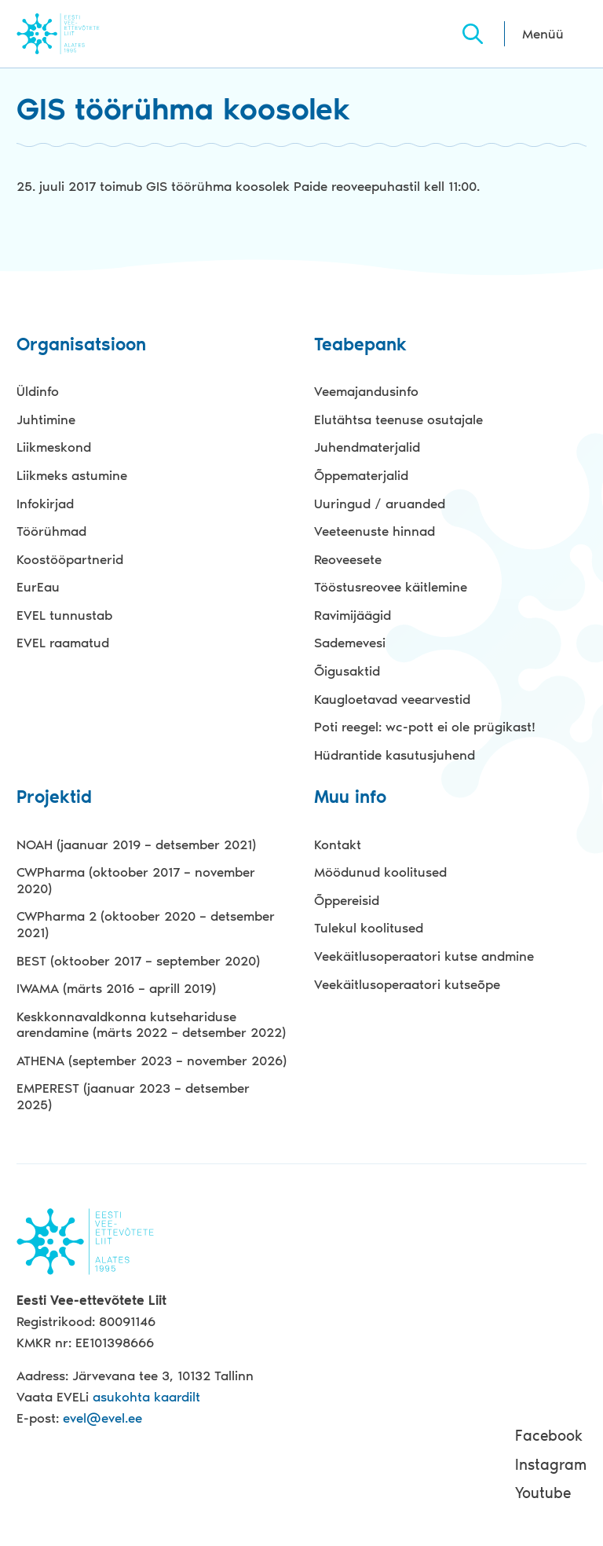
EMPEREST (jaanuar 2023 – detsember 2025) (133, 1096)
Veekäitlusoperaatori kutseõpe (407, 984)
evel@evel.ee (102, 1418)
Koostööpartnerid (69, 559)
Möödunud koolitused (380, 872)
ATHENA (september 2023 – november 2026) (151, 1060)
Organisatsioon (81, 345)
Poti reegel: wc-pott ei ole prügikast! (424, 727)
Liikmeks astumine (71, 475)
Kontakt (337, 844)
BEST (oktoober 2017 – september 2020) (138, 961)
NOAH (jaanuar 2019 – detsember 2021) (136, 844)
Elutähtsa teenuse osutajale (398, 419)
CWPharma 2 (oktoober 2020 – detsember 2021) (145, 924)
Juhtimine (45, 419)
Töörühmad (51, 531)
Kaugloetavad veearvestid (392, 699)
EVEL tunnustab (64, 615)
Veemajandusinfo (366, 391)
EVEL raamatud (62, 642)
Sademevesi (350, 642)
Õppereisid (346, 900)
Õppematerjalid (361, 475)
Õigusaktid (347, 671)
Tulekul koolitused (368, 928)
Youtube (543, 1493)
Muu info (350, 798)
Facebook (549, 1436)
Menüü (543, 34)
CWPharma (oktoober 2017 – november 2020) (135, 880)
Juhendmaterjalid (367, 447)
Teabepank (360, 345)
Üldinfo (37, 391)
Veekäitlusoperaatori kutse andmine (424, 956)
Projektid (54, 798)
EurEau (38, 587)
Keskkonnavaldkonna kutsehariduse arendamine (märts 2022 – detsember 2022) (151, 1025)
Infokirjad (45, 503)
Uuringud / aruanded (379, 503)
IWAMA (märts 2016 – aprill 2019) (116, 988)
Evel (79, 33)
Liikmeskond (53, 447)
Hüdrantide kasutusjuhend (394, 755)
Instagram (551, 1465)
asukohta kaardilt (146, 1397)
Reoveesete (348, 559)
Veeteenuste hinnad (374, 531)
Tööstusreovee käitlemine (390, 587)
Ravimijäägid (352, 615)
